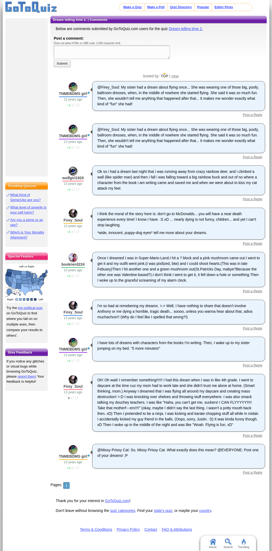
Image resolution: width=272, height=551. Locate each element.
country (205, 510)
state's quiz (163, 510)
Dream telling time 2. (186, 29)
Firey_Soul (73, 220)
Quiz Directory (181, 7)
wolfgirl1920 (73, 178)
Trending (243, 544)
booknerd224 (72, 264)
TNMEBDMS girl (73, 93)
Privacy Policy (128, 529)
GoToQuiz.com (117, 501)
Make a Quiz (132, 7)
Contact (150, 529)
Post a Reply (252, 115)
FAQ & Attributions (177, 529)
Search (228, 544)
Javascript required (112, 52)
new (175, 76)
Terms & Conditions (96, 529)
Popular (203, 7)
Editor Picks (224, 7)
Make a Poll (155, 7)
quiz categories (122, 510)
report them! (27, 376)
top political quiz (30, 308)
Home (212, 544)
